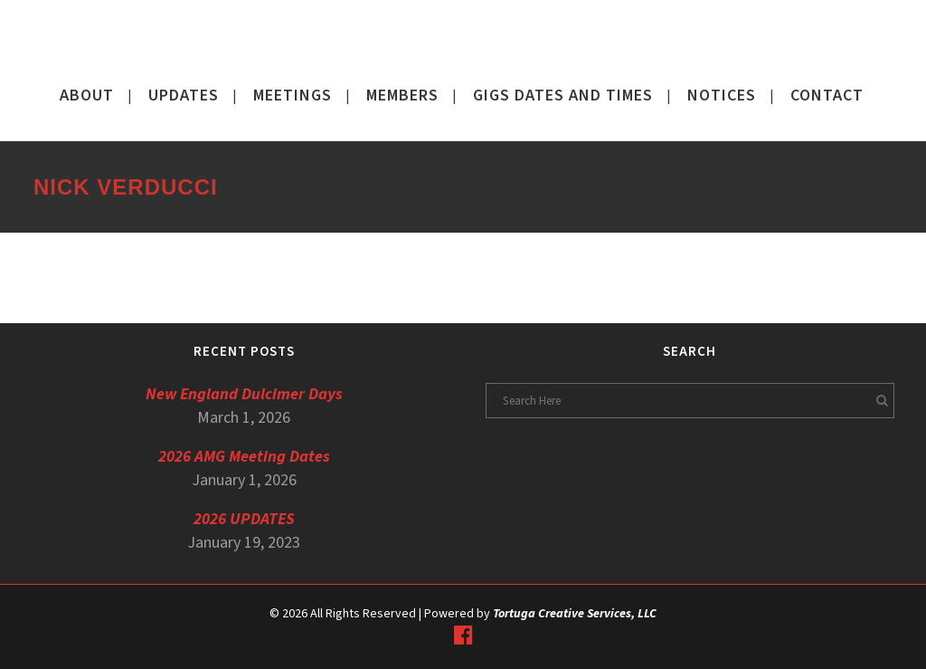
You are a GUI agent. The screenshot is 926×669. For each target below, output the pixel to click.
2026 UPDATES (244, 519)
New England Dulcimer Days (244, 394)
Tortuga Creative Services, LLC (575, 614)
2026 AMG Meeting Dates (244, 456)
